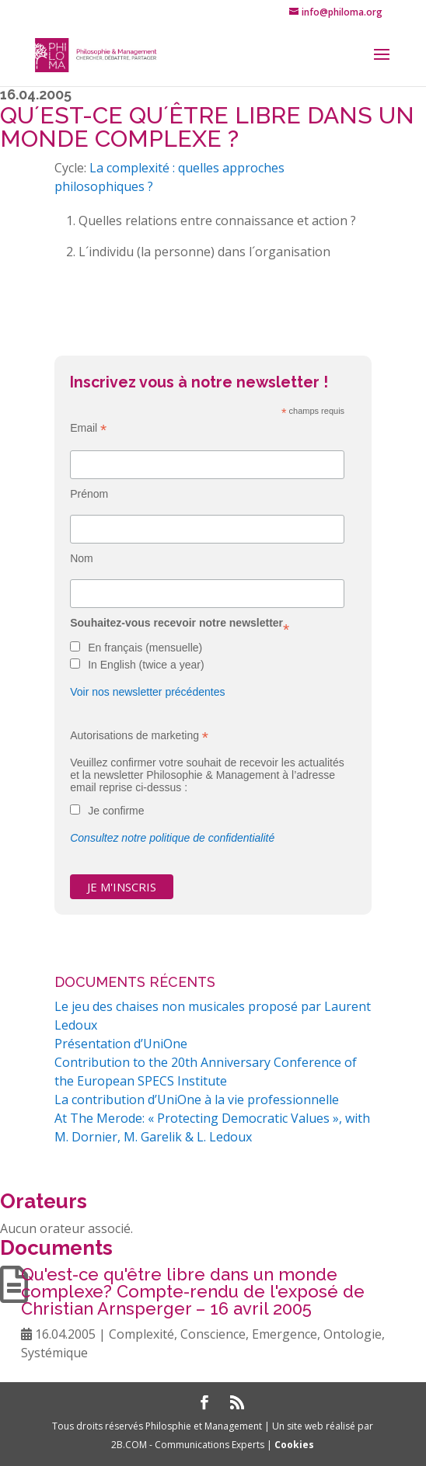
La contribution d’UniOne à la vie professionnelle (196, 1099)
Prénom (89, 494)
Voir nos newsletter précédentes (147, 692)
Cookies (294, 1444)
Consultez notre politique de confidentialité (172, 838)
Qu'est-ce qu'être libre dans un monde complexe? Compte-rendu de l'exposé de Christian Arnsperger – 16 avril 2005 (193, 1291)
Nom (81, 558)
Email (88, 428)
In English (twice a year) (146, 664)
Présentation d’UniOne (120, 1043)
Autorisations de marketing (139, 735)
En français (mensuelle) (145, 647)
